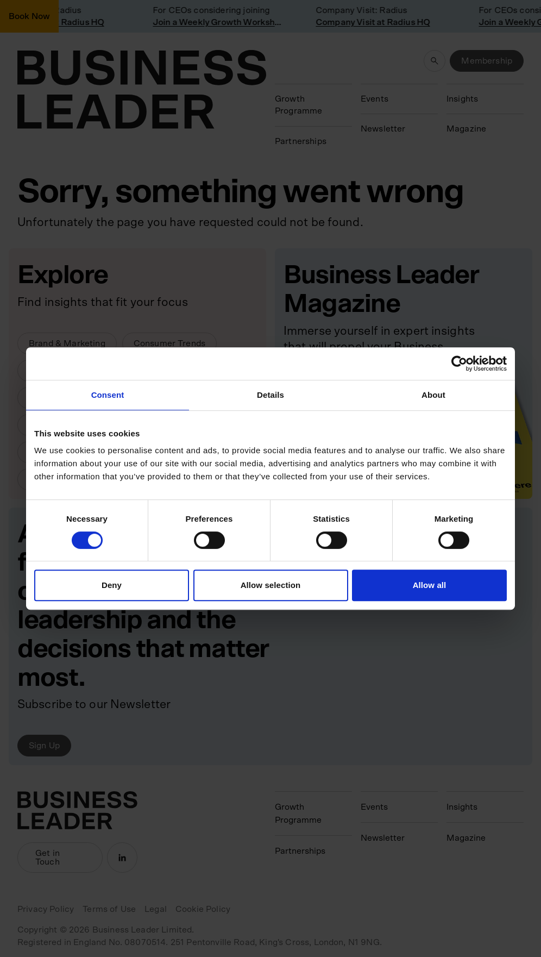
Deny (112, 585)
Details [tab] (270, 394)
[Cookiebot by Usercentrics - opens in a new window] (459, 363)
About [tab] (433, 394)
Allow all (429, 585)
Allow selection (271, 585)
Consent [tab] (107, 394)
